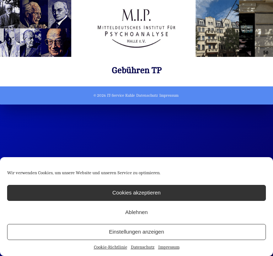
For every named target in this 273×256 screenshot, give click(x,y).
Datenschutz (143, 247)
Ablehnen (136, 212)
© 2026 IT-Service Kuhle (114, 95)
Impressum (169, 247)
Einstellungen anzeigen (136, 232)
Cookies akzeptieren (136, 193)
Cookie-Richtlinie (110, 247)
